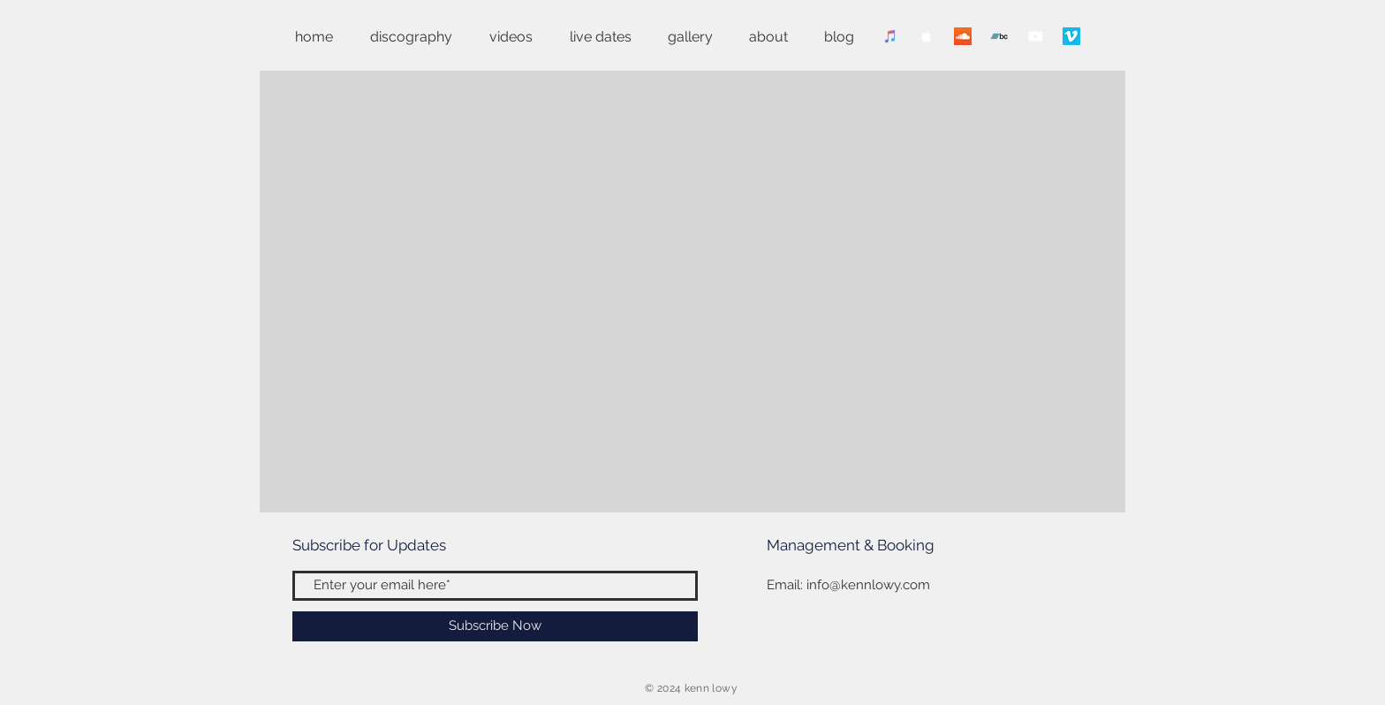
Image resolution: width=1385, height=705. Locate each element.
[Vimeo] (1071, 36)
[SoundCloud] (963, 36)
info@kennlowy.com (868, 585)
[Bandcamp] (999, 36)
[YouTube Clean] (1035, 36)
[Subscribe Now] (495, 626)
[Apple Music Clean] (926, 36)
